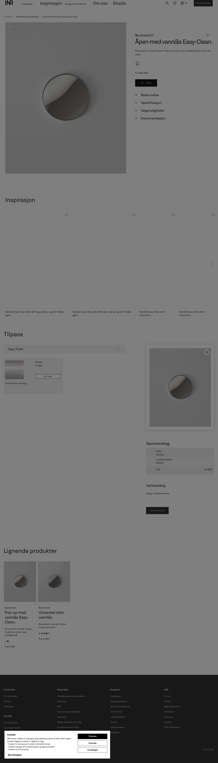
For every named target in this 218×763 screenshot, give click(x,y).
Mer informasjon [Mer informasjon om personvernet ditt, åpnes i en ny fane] (15, 755)
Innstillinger (92, 750)
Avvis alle (92, 743)
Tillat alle (92, 736)
